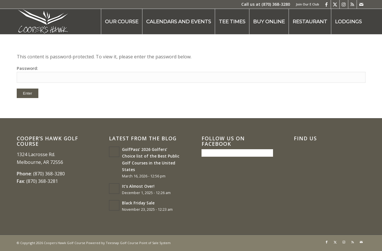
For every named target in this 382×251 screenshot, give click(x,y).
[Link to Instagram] (344, 4)
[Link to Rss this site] (352, 4)
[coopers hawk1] (43, 21)
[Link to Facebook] (326, 4)
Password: (191, 74)
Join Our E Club (307, 4)
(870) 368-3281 (42, 181)
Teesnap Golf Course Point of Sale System (138, 243)
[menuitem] (306, 4)
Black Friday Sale (138, 203)
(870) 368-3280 (275, 4)
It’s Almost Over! (138, 186)
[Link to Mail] (361, 4)
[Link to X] (335, 4)
